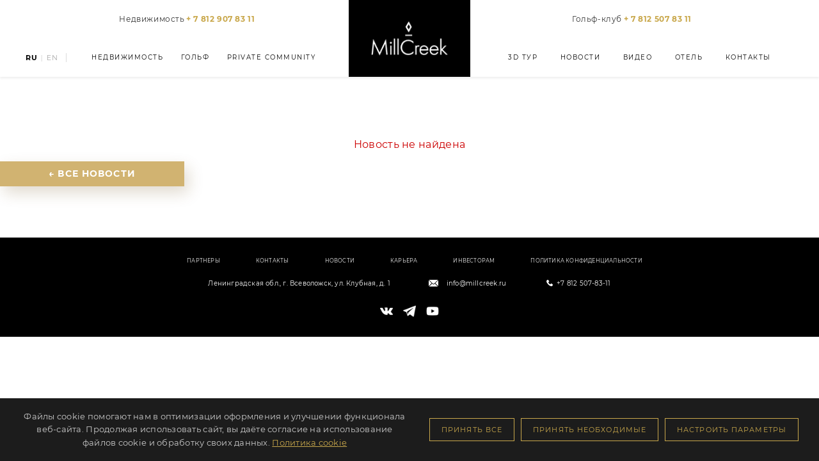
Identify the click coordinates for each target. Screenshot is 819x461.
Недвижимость (187, 19)
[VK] (386, 311)
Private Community (271, 57)
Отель (689, 57)
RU (32, 57)
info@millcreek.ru (476, 283)
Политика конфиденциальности (586, 260)
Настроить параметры (731, 429)
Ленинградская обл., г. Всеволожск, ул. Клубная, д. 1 (299, 283)
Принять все (471, 429)
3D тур (522, 57)
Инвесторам (474, 260)
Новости (580, 57)
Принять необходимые (589, 429)
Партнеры (203, 260)
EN (52, 57)
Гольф (195, 57)
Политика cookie (309, 442)
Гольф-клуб (632, 19)
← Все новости (92, 173)
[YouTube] (432, 311)
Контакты (748, 57)
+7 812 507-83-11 (583, 283)
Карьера (403, 260)
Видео (638, 57)
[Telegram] (409, 311)
